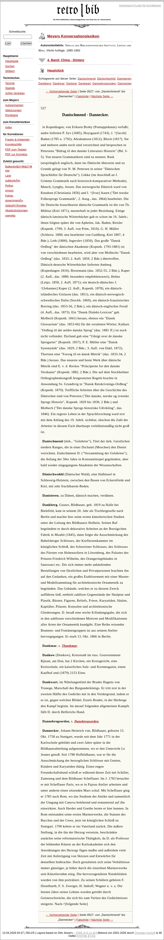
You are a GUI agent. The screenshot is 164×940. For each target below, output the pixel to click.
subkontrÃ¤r (12, 180)
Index (8, 127)
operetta (10, 215)
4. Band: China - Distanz (65, 60)
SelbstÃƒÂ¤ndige (15, 205)
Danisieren (124, 78)
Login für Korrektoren (148, 5)
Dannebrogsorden (104, 83)
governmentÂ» (14, 200)
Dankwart (84, 83)
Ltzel (8, 175)
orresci (9, 190)
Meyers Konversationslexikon (73, 36)
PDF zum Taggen (15, 149)
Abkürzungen (13, 110)
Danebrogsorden (86, 721)
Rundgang (11, 115)
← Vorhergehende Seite (61, 91)
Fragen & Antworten (17, 139)
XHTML (83, 936)
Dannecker (124, 83)
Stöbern (10, 71)
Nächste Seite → (102, 96)
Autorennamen (14, 105)
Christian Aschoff (145, 932)
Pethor (9, 185)
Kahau (9, 195)
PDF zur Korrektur (16, 154)
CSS (93, 936)
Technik (9, 83)
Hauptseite (11, 61)
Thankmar (69, 645)
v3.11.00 (90, 932)
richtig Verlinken (15, 93)
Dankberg (44, 83)
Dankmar (58, 83)
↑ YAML (78, 932)
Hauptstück (55, 70)
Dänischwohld (106, 78)
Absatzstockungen (16, 210)
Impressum (126, 5)
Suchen (9, 66)
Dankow (71, 83)
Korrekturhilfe (13, 144)
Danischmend (86, 78)
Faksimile (82, 96)
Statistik (10, 88)
